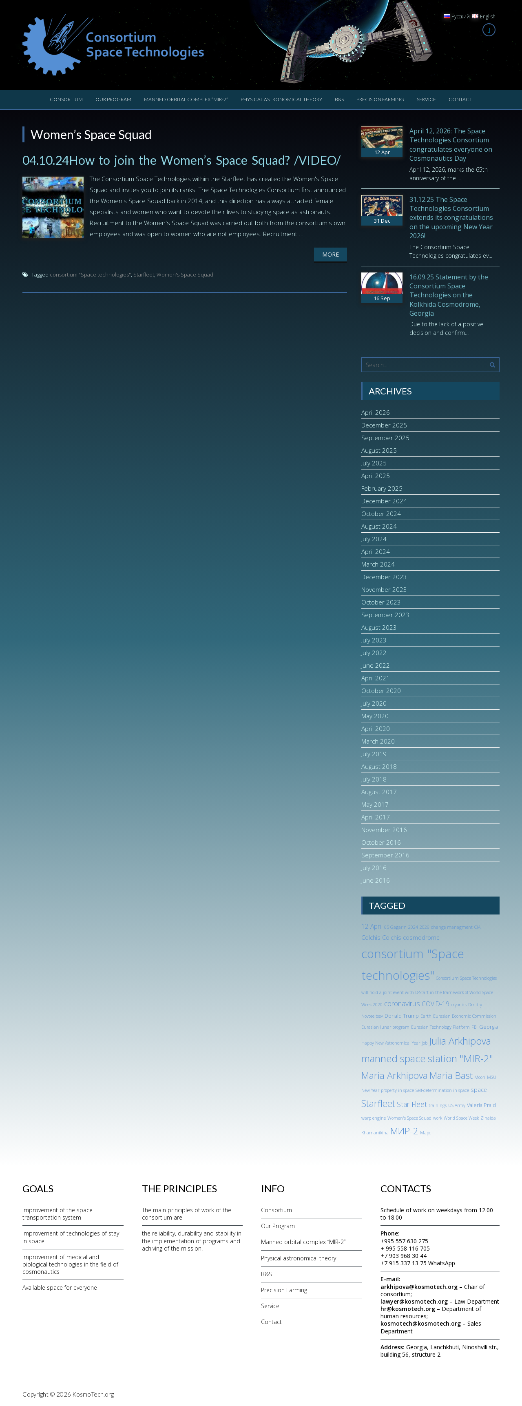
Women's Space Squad (185, 274)
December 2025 (384, 425)
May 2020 (375, 716)
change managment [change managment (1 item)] (452, 927)
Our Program (113, 99)
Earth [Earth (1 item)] (425, 1016)
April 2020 (375, 728)
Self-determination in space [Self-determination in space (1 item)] (442, 1090)
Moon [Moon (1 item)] (479, 1077)
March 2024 (378, 564)
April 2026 (375, 412)
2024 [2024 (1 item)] (413, 927)
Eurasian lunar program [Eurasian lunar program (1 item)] (385, 1027)
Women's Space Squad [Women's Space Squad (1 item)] (409, 1118)
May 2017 (375, 804)
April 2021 (375, 678)
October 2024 (381, 513)
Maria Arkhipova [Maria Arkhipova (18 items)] (394, 1075)
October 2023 (381, 602)
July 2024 (374, 539)
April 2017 (375, 817)
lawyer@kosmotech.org (414, 1301)
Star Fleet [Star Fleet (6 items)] (412, 1104)
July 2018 (374, 779)
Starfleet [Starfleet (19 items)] (378, 1103)
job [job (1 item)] (424, 1043)
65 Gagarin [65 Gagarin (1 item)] (395, 927)
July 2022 (374, 653)
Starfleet (143, 274)
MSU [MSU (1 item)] (491, 1077)
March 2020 (378, 741)
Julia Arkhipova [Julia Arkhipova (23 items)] (460, 1040)
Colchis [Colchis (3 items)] (370, 937)
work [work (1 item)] (437, 1118)
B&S (339, 99)
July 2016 (374, 868)
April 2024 (375, 551)
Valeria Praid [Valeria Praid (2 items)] (481, 1105)
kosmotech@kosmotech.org (420, 1323)
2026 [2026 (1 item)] (424, 927)
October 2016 (381, 842)
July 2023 (374, 640)
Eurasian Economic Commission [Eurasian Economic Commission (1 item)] (464, 1016)
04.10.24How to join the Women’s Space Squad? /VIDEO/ (181, 160)
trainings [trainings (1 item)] (438, 1105)
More (330, 254)
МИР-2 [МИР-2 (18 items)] (404, 1131)
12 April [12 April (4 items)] (372, 926)
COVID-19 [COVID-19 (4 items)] (435, 1003)
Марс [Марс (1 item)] (425, 1133)
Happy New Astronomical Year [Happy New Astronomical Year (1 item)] (390, 1043)
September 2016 (385, 855)
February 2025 (382, 488)
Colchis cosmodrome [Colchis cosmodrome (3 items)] (411, 937)
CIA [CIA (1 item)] (477, 927)
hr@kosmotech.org (407, 1309)
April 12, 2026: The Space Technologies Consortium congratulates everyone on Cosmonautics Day (450, 144)
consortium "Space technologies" (90, 274)
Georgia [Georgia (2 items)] (488, 1026)
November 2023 (384, 589)
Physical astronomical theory (281, 99)
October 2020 (381, 690)
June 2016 (375, 880)
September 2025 (385, 438)
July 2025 (374, 463)
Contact (460, 99)
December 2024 (384, 501)
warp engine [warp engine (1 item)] (373, 1118)
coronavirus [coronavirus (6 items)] (402, 1003)
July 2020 (374, 703)
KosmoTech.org (93, 1394)
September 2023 (385, 615)
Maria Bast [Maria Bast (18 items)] (451, 1075)
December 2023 (384, 577)
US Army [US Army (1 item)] (456, 1105)
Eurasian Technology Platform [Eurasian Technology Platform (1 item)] (440, 1027)
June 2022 (375, 665)
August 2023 (379, 627)
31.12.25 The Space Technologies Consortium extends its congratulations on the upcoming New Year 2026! (451, 218)
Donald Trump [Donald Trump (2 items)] (402, 1015)
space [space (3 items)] (479, 1090)
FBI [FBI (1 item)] (474, 1027)
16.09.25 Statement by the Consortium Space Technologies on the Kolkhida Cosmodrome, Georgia (448, 295)
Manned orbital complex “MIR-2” (186, 99)
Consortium (66, 99)
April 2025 (375, 476)
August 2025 (379, 450)
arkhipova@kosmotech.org (419, 1287)
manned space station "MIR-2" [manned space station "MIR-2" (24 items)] (427, 1058)
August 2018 (379, 766)
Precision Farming (380, 99)
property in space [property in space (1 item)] (397, 1090)
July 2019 (374, 754)
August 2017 (379, 792)
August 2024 (379, 526)
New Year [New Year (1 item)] (370, 1090)
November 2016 (384, 830)
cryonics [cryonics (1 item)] (459, 1004)
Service (426, 99)
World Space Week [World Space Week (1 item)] (461, 1118)
